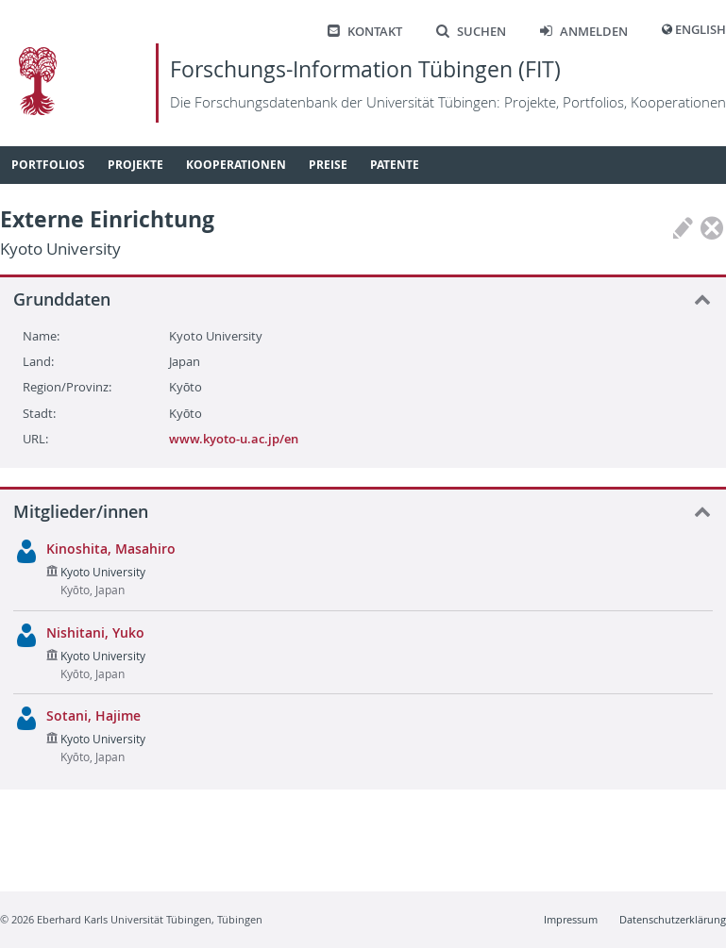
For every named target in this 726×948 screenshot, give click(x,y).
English (700, 30)
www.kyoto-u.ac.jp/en (233, 438)
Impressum (571, 919)
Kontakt (365, 32)
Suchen (471, 32)
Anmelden (584, 32)
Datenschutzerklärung (672, 919)
